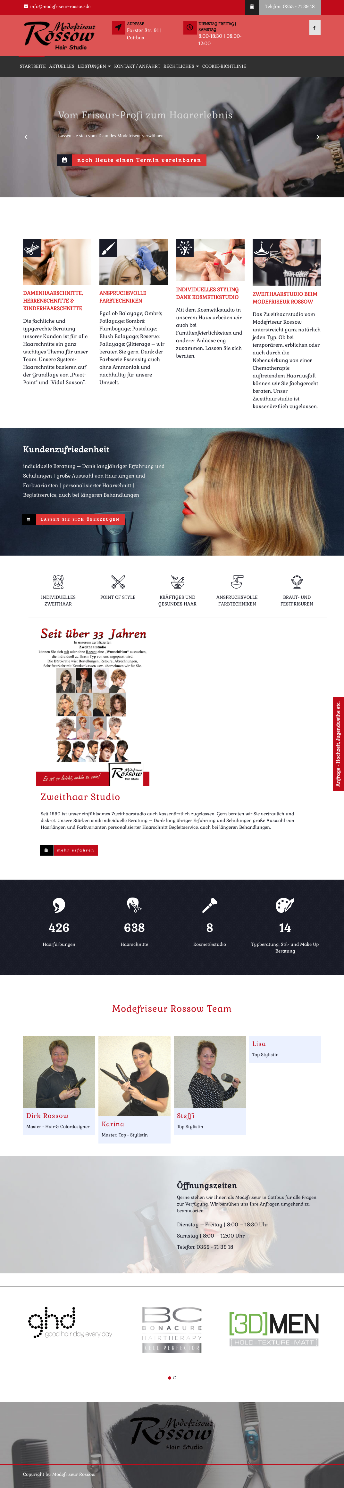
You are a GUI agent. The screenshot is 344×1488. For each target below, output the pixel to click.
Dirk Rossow (47, 1116)
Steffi (186, 1116)
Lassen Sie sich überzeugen (80, 519)
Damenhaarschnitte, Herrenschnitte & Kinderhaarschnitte (53, 301)
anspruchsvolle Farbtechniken (122, 297)
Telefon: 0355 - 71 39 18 (290, 6)
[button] (26, 137)
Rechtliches (179, 66)
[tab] (58, 593)
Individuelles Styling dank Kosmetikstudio (207, 293)
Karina (113, 1124)
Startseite (33, 66)
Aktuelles (61, 66)
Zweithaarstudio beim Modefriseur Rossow (285, 298)
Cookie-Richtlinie (224, 66)
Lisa (259, 1044)
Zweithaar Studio (80, 797)
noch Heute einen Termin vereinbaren (139, 159)
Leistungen (92, 66)
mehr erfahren (76, 850)
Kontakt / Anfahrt (137, 66)
